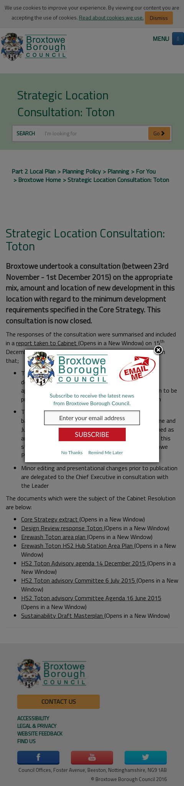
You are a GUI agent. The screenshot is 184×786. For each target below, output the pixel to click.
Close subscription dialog (158, 350)
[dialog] (92, 406)
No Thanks (71, 452)
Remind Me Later (105, 452)
